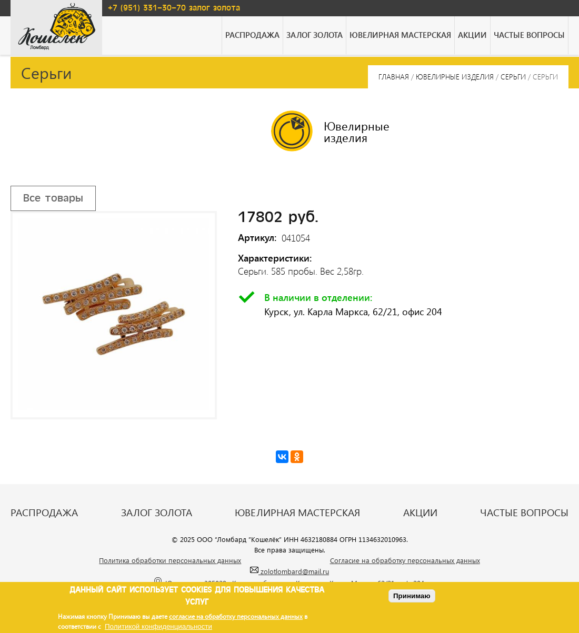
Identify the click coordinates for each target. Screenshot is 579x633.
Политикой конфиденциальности (158, 626)
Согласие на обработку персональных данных (405, 560)
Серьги (513, 77)
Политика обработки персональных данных (170, 560)
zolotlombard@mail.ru (289, 571)
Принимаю (412, 596)
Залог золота (314, 34)
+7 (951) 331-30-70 (147, 8)
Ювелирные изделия (455, 77)
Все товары (53, 198)
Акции (472, 34)
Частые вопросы (529, 34)
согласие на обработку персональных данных (236, 616)
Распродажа (252, 34)
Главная (393, 77)
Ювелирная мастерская (400, 34)
